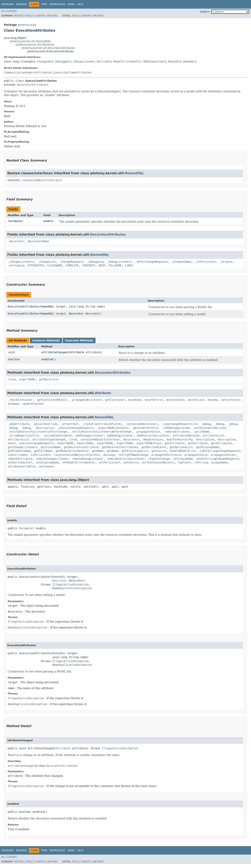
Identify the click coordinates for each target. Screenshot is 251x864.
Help (80, 4)
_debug (206, 424)
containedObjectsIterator (100, 439)
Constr (40, 15)
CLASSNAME (54, 265)
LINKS (129, 265)
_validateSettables (57, 435)
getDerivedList (181, 447)
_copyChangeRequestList (179, 424)
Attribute (76, 352)
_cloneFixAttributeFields (102, 424)
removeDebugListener (88, 458)
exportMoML (27, 379)
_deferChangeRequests (151, 261)
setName (13, 403)
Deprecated (57, 4)
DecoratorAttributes (32, 84)
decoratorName (38, 241)
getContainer (115, 399)
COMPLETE (72, 265)
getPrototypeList (135, 450)
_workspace (16, 265)
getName (98, 450)
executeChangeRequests (36, 443)
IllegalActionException (70, 584)
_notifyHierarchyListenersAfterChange (37, 431)
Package (21, 4)
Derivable (104, 61)
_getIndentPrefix (145, 427)
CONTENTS (88, 265)
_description (44, 427)
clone (12, 379)
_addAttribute (18, 424)
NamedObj (134, 173)
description (205, 439)
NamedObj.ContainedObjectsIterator (35, 180)
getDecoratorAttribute (81, 447)
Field (29, 15)
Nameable (189, 61)
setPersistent (109, 462)
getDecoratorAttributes (120, 447)
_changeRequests (71, 261)
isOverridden (17, 454)
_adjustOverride (44, 424)
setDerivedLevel (20, 462)
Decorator (76, 313)
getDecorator (49, 379)
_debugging (95, 261)
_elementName (181, 261)
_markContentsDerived (209, 427)
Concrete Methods (79, 340)
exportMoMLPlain (149, 443)
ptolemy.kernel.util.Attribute (35, 44)
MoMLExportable (154, 61)
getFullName (43, 450)
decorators (131, 439)
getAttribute (175, 443)
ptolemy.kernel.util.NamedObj (30, 41)
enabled (47, 359)
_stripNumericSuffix (23, 435)
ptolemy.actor (27, 24)
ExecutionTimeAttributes (73, 72)
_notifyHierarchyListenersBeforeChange (101, 431)
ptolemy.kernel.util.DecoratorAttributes (48, 48)
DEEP (102, 265)
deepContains (153, 439)
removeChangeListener (52, 458)
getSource (158, 450)
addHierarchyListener (153, 435)
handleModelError (183, 450)
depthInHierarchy (179, 439)
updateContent (33, 403)
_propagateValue (147, 431)
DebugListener (84, 61)
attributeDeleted (186, 435)
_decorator (16, 241)
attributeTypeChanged (48, 439)
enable (48, 221)
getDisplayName (207, 447)
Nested (19, 15)
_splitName (201, 431)
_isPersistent (205, 261)
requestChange (159, 458)
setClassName (183, 458)
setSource (130, 462)
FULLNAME (115, 265)
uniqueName (219, 462)
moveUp (213, 399)
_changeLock (46, 261)
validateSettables (22, 466)
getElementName (19, 450)
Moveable (174, 61)
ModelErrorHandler (128, 61)
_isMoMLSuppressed (175, 427)
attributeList (213, 435)
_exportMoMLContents (112, 427)
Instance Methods (46, 340)
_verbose (225, 261)
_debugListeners (119, 261)
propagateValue (196, 454)
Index (71, 4)
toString (201, 462)
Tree (44, 4)
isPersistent (41, 454)
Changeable (45, 61)
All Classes (9, 11)
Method (52, 15)
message (109, 454)
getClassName (51, 447)
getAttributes (222, 443)
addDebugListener (120, 435)
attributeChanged (54, 352)
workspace (46, 466)
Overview (7, 4)
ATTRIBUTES (35, 265)
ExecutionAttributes (23, 306)
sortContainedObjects (158, 462)
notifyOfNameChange (133, 454)
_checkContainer (20, 399)
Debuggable (63, 61)
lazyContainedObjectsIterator (77, 454)
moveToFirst (154, 399)
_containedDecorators (141, 424)
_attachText (70, 424)
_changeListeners (21, 261)
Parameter (15, 221)
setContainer (231, 399)
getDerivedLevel (154, 447)
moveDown (134, 399)
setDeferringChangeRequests (217, 458)
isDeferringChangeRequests (220, 450)
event (12, 443)
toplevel (184, 462)
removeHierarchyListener (126, 458)
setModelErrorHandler (78, 462)
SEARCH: (205, 11)
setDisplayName (47, 462)
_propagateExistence (86, 399)
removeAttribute (20, 458)
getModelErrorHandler (72, 450)
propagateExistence (166, 454)
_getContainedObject (51, 399)
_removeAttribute (176, 431)
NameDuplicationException (72, 588)
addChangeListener (89, 435)
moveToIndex (175, 399)
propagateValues (223, 454)
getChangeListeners (22, 447)
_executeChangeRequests (75, 427)
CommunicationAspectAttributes (28, 72)
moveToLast (196, 399)
